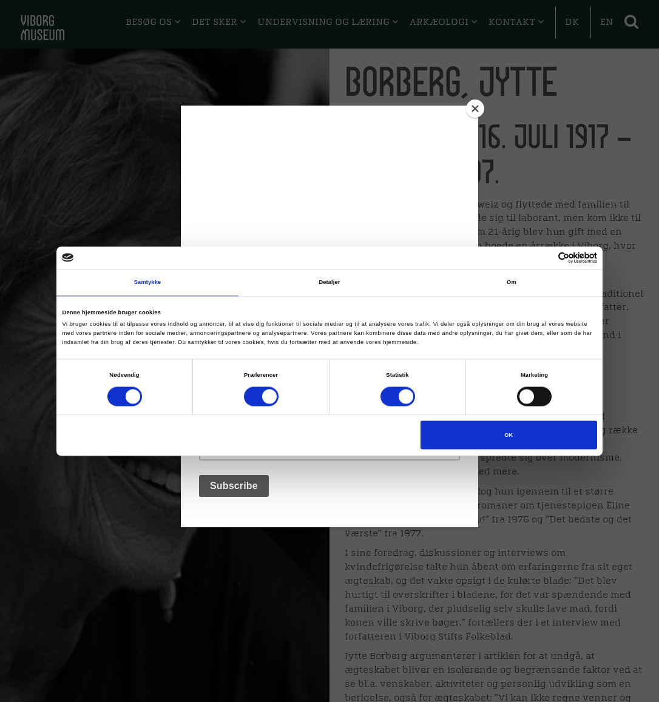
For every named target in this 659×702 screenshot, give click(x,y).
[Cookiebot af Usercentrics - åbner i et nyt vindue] (544, 257)
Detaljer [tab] (329, 283)
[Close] (475, 109)
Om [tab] (511, 283)
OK (508, 435)
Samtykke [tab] (147, 283)
